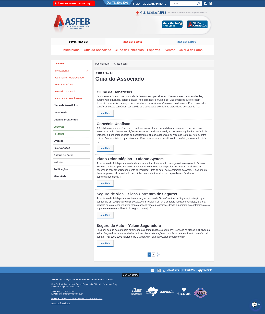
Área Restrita (74, 3)
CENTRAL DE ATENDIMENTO (151, 4)
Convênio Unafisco (113, 124)
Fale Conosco (62, 147)
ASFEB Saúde (186, 41)
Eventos (169, 50)
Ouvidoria (207, 270)
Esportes (153, 50)
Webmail (191, 270)
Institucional (71, 50)
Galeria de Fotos (190, 50)
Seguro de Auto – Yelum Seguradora (129, 226)
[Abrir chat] (256, 305)
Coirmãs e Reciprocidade (69, 77)
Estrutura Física (64, 84)
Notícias (58, 162)
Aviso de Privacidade (60, 303)
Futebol (59, 133)
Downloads (60, 112)
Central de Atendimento (68, 98)
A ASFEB (59, 63)
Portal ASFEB (78, 41)
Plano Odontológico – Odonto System (130, 159)
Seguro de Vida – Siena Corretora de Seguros (137, 194)
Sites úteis (60, 176)
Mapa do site (173, 270)
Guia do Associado (97, 50)
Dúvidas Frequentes (66, 119)
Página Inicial (102, 63)
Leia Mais (105, 113)
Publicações (61, 169)
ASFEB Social (132, 41)
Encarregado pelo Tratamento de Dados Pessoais (76, 298)
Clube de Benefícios (129, 50)
